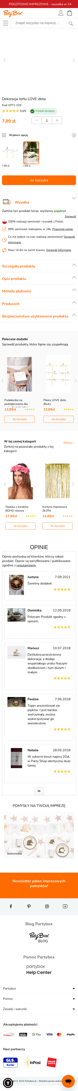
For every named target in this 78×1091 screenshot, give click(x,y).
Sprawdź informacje (58, 250)
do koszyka (39, 180)
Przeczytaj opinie (62, 229)
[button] (8, 1083)
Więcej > (68, 443)
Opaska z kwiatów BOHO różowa (17, 509)
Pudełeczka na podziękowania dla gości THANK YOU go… (19, 404)
